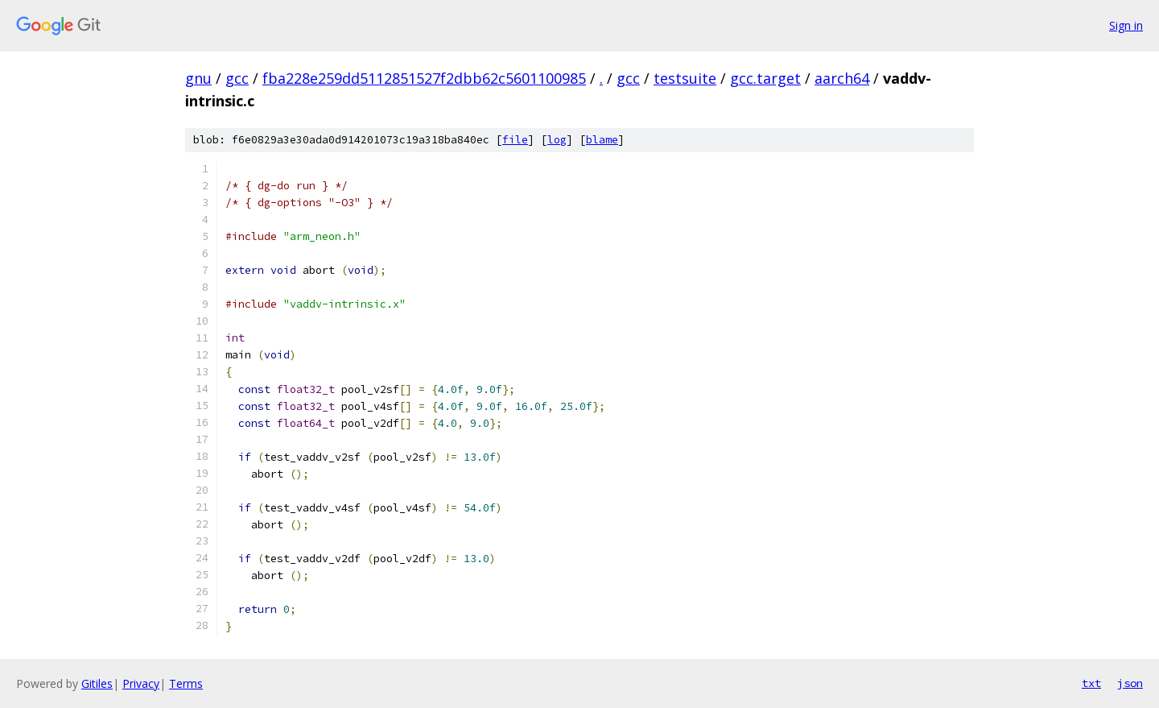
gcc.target (765, 78)
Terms (186, 683)
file (515, 140)
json (1130, 683)
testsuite (685, 78)
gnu (198, 78)
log (557, 140)
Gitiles (97, 683)
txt (1091, 683)
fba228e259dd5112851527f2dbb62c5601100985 (424, 78)
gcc (237, 78)
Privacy (140, 683)
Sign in (1126, 25)
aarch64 (842, 78)
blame (602, 140)
